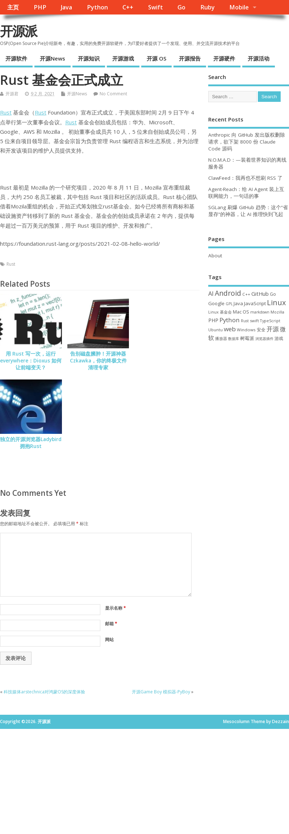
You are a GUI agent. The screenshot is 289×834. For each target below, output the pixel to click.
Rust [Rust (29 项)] (245, 320)
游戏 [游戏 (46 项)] (279, 338)
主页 (13, 7)
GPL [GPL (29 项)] (229, 303)
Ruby (207, 7)
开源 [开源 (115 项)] (273, 329)
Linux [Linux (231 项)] (276, 302)
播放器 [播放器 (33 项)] (221, 338)
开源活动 (258, 58)
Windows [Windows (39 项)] (246, 329)
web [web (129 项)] (230, 329)
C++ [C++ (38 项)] (246, 294)
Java (66, 7)
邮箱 (111, 624)
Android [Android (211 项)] (228, 293)
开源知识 (89, 58)
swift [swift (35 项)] (254, 320)
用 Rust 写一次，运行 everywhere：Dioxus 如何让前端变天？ (31, 360)
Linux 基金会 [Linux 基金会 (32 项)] (220, 312)
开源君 (11, 94)
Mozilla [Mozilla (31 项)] (277, 312)
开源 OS (156, 58)
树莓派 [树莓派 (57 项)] (247, 338)
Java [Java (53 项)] (238, 303)
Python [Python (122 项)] (229, 320)
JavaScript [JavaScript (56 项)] (255, 303)
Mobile (239, 7)
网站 (109, 639)
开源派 (18, 31)
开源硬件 (224, 58)
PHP (40, 7)
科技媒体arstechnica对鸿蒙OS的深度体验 (44, 692)
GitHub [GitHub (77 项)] (260, 293)
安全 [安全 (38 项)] (261, 329)
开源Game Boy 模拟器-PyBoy (161, 692)
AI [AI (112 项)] (211, 293)
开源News (52, 58)
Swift (155, 7)
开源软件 (16, 58)
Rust (6, 112)
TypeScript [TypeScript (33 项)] (270, 320)
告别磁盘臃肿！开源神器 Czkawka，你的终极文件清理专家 (98, 360)
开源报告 (190, 58)
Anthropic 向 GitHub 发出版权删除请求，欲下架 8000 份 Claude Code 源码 (246, 142)
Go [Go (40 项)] (273, 294)
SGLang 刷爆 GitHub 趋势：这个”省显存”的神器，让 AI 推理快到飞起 (248, 210)
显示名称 (115, 608)
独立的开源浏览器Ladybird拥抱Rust (31, 442)
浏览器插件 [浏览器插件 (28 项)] (264, 338)
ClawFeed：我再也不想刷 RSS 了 (245, 178)
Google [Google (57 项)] (216, 303)
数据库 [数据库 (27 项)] (233, 338)
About (215, 255)
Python (97, 7)
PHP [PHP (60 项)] (213, 320)
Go (181, 7)
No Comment (113, 94)
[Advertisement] (248, 392)
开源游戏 (123, 58)
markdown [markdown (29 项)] (259, 312)
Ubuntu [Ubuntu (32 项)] (215, 329)
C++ (127, 7)
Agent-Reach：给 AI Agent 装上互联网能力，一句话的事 (246, 192)
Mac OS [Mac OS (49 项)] (241, 311)
